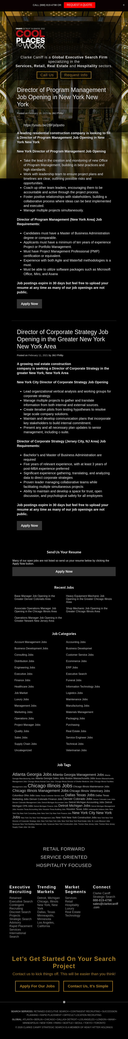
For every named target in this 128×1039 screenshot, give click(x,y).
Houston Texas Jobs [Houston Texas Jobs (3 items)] (77, 809)
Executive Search (76, 673)
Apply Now (29, 304)
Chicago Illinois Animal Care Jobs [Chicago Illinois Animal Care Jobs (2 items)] (41, 782)
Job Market (21, 693)
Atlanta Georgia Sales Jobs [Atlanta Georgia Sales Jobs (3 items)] (50, 778)
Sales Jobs (21, 737)
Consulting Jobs (24, 654)
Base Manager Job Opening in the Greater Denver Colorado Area (34, 597)
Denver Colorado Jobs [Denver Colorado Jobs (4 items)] (77, 799)
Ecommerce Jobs (76, 661)
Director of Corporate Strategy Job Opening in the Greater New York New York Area (62, 339)
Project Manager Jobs (27, 724)
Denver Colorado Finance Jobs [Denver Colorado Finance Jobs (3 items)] (45, 799)
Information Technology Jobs (83, 686)
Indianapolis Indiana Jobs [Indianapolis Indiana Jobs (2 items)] (99, 809)
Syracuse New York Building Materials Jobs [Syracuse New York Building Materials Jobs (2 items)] (29, 824)
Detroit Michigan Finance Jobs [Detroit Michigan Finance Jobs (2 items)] (46, 806)
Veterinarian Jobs (76, 750)
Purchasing (72, 724)
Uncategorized (23, 750)
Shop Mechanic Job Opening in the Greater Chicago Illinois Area (87, 610)
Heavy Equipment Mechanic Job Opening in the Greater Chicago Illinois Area (89, 598)
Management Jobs (25, 705)
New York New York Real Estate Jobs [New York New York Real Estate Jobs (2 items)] (76, 821)
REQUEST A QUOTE (79, 5)
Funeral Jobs (74, 680)
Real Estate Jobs (76, 731)
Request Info (76, 75)
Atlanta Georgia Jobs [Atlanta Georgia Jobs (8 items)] (32, 774)
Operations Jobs (24, 718)
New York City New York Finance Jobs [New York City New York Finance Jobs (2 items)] (56, 813)
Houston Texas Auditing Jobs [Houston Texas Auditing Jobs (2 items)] (54, 809)
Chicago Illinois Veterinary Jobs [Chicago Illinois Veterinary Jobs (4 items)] (89, 791)
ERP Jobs (72, 667)
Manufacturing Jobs (77, 705)
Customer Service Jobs (80, 654)
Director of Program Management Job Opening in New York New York (61, 97)
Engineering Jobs (24, 667)
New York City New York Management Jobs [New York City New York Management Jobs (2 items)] (38, 818)
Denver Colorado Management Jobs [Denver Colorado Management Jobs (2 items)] (26, 802)
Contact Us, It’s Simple (88, 986)
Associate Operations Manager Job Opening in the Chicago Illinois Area (35, 610)
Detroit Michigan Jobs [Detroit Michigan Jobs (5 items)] (74, 805)
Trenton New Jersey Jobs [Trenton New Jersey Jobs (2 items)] (88, 824)
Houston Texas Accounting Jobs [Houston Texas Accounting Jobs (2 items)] (29, 809)
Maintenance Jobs (77, 699)
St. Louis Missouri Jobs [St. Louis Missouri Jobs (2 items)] (101, 821)
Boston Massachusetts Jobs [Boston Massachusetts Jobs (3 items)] (80, 778)
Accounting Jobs (76, 642)
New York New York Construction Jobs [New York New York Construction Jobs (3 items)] (76, 817)
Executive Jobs (23, 673)
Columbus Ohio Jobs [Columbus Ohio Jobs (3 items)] (23, 795)
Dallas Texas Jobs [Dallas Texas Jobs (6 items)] (80, 795)
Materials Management (79, 712)
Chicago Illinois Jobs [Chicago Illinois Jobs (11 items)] (50, 785)
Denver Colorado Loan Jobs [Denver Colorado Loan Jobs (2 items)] (104, 799)
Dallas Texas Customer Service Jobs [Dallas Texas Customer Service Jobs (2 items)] (49, 796)
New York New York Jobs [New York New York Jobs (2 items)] (51, 821)
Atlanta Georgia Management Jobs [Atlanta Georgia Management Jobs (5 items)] (78, 774)
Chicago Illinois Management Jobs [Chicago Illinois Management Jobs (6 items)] (40, 791)
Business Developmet (79, 648)
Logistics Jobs (74, 693)
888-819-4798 (102, 900)
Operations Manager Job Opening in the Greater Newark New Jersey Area (38, 619)
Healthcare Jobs (24, 686)
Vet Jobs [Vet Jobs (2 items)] (31, 827)
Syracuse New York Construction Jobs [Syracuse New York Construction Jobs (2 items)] (62, 824)
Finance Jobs (22, 680)
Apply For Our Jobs (37, 986)
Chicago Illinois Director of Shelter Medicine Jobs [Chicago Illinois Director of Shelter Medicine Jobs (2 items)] (74, 782)
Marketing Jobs (23, 712)
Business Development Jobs (31, 648)
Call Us (46, 75)
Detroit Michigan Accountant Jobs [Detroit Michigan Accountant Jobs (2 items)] (55, 802)
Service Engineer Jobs (79, 737)
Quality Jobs (21, 731)
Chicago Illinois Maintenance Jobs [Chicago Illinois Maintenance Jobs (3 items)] (91, 786)
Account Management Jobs (30, 642)
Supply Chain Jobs (25, 743)
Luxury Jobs (21, 699)
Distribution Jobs (24, 661)
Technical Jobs (75, 743)
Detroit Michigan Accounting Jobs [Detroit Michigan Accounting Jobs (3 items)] (86, 802)
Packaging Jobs (75, 718)
